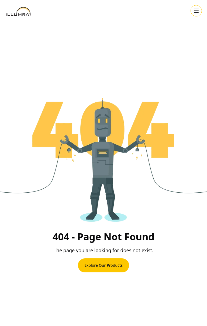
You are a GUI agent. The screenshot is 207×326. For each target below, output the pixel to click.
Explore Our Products (103, 265)
